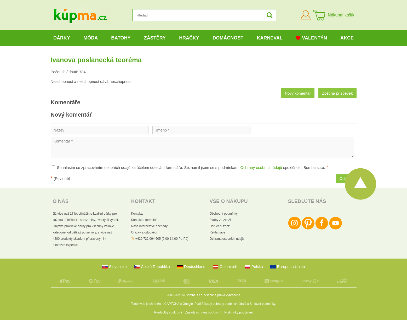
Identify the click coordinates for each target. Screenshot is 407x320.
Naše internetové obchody (149, 226)
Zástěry (155, 38)
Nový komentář (298, 93)
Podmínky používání (238, 312)
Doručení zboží (220, 226)
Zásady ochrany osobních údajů (224, 304)
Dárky (61, 38)
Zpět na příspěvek (337, 93)
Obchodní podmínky (224, 213)
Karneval (270, 38)
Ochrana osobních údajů (227, 239)
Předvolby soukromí (168, 312)
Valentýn (311, 38)
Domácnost (228, 38)
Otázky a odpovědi (144, 232)
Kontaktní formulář (144, 220)
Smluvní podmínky (262, 304)
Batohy (120, 38)
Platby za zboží (220, 220)
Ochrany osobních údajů (261, 167)
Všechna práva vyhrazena (222, 295)
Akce (347, 38)
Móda (90, 38)
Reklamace (217, 232)
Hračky (189, 38)
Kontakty (137, 213)
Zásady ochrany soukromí (203, 312)
